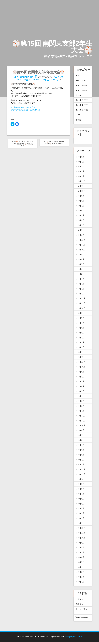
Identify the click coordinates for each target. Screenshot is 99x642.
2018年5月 (79, 562)
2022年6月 (79, 386)
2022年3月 (79, 401)
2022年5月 (79, 391)
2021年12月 (80, 415)
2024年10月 (80, 249)
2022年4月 (79, 396)
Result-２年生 (42, 79)
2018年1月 (79, 581)
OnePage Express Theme (73, 636)
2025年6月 (79, 210)
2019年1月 (79, 523)
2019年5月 (79, 503)
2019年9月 (79, 484)
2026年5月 (79, 156)
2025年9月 (79, 196)
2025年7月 (79, 205)
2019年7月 (79, 493)
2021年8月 (79, 430)
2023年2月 (79, 347)
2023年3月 (79, 342)
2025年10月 (80, 191)
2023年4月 (79, 337)
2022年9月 (79, 371)
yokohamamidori (25, 76)
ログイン (79, 599)
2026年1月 (79, 176)
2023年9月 (79, 313)
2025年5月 (79, 215)
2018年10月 (80, 537)
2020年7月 (79, 445)
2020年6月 (79, 449)
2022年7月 (79, 381)
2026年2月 (79, 171)
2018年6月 (79, 557)
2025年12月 (80, 181)
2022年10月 (80, 366)
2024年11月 (80, 244)
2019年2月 (79, 518)
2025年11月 (80, 186)
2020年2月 (79, 464)
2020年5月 (79, 454)
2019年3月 (79, 513)
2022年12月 (80, 357)
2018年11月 (80, 532)
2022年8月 (79, 376)
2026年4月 (79, 161)
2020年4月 (79, 459)
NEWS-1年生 (80, 80)
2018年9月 (79, 542)
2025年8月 (79, 200)
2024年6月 (79, 269)
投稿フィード (81, 604)
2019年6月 (79, 498)
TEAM (52, 79)
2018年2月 (79, 577)
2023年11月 (80, 303)
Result (32, 79)
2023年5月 (79, 332)
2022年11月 (80, 362)
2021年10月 (80, 425)
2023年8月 (79, 318)
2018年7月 (79, 552)
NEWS (60, 76)
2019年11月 (80, 474)
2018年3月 (79, 572)
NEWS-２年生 (21, 79)
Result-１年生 (81, 100)
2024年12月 (80, 240)
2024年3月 (79, 283)
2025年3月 (79, 225)
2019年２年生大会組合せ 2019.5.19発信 (25, 110)
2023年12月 (80, 298)
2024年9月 (79, 254)
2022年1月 (79, 410)
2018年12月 (80, 528)
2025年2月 (79, 230)
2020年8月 (79, 440)
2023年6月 (79, 327)
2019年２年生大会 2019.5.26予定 (23, 107)
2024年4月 (79, 279)
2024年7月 (79, 264)
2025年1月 (79, 235)
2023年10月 (80, 308)
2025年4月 (79, 220)
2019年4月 (79, 508)
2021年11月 (80, 420)
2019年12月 (80, 469)
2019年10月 (80, 479)
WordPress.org (81, 617)
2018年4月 (79, 567)
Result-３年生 (81, 110)
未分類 (78, 119)
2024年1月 (79, 293)
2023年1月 (79, 352)
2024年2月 (79, 288)
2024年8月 (79, 259)
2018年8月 (79, 547)
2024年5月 (79, 274)
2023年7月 (79, 323)
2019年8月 (79, 489)
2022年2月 (79, 406)
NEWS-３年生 (81, 90)
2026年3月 (79, 166)
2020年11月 (80, 435)
